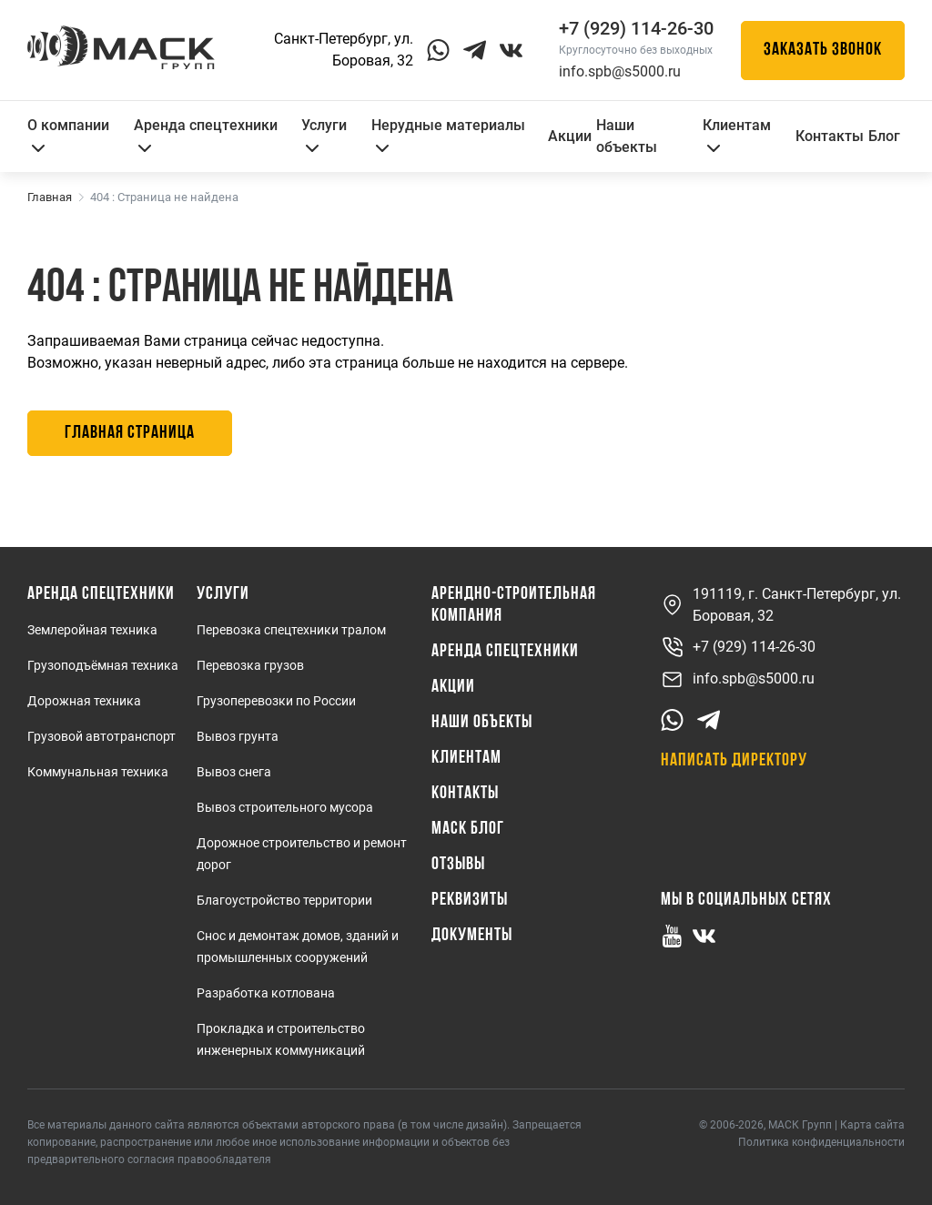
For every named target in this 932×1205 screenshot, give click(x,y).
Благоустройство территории (284, 900)
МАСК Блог (467, 829)
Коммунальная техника (97, 772)
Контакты (829, 136)
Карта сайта (872, 1125)
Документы (471, 936)
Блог (884, 136)
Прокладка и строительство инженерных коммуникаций (281, 1039)
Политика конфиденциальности (821, 1142)
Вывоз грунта (238, 736)
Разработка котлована (266, 993)
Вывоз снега (234, 772)
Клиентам (737, 134)
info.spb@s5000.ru (620, 71)
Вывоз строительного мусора (285, 807)
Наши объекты (626, 136)
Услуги (324, 134)
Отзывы (458, 865)
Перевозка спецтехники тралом (291, 630)
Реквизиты (469, 900)
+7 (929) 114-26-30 (738, 647)
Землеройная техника (92, 630)
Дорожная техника (84, 701)
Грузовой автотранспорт (101, 736)
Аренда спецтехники (206, 134)
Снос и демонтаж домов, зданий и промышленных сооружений (298, 946)
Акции (570, 136)
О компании (68, 134)
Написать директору (734, 761)
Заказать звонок (823, 50)
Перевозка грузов (250, 665)
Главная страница (130, 433)
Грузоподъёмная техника (102, 665)
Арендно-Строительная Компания (513, 605)
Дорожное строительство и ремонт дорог (302, 853)
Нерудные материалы (448, 134)
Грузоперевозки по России (276, 701)
